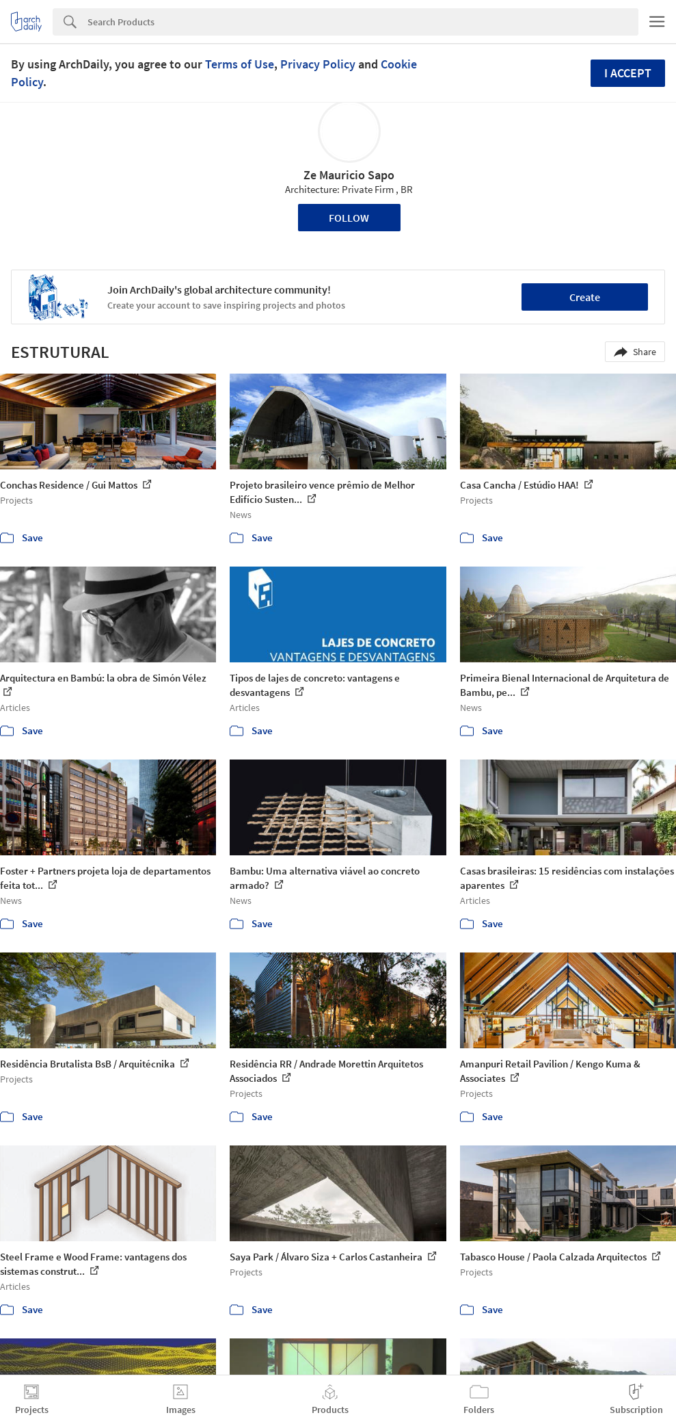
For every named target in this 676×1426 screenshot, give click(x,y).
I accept (627, 73)
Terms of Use (239, 64)
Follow (349, 217)
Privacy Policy (317, 64)
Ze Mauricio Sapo (348, 175)
